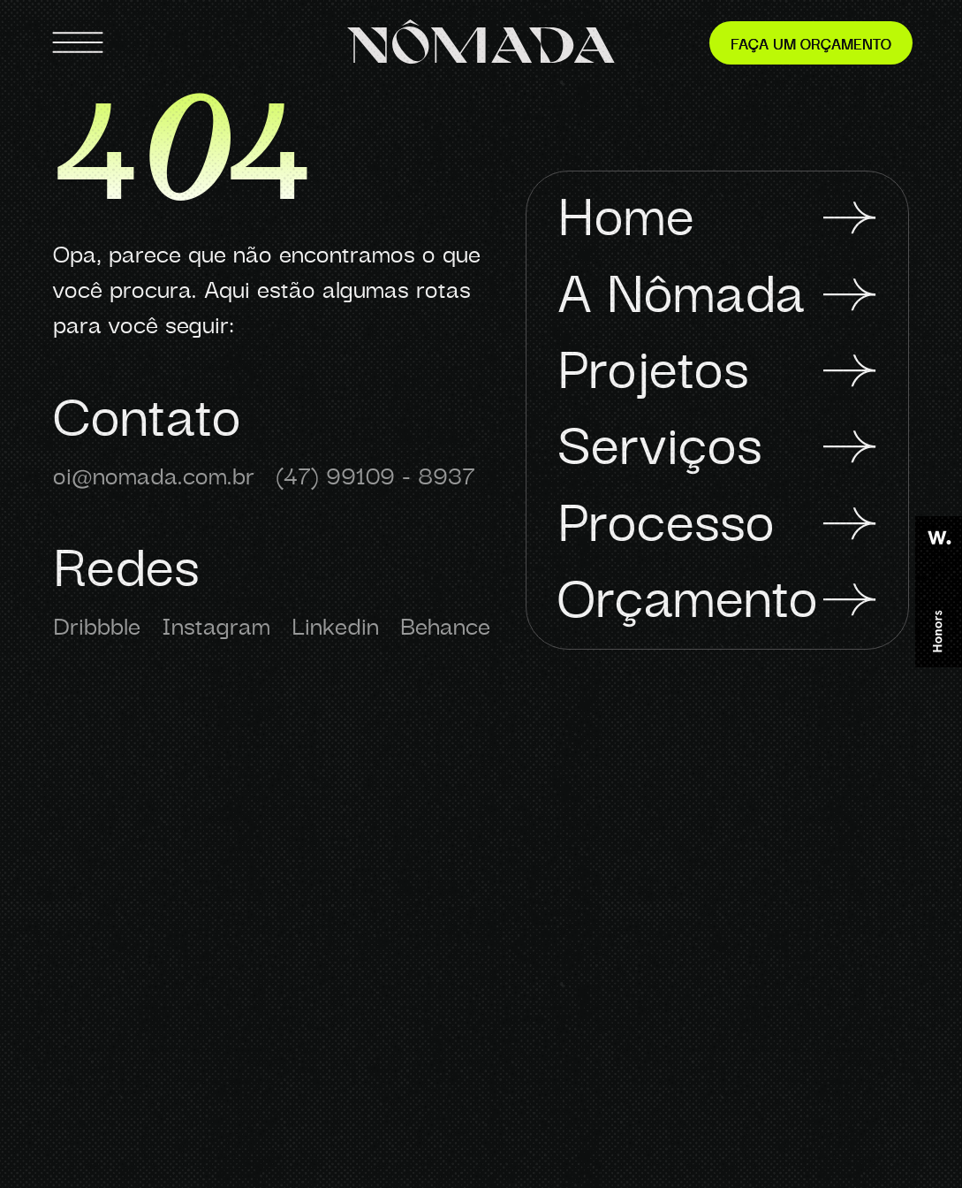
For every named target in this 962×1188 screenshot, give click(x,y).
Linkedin (335, 624)
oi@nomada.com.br (153, 473)
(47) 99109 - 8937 (375, 473)
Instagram (216, 624)
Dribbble (96, 624)
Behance (445, 624)
